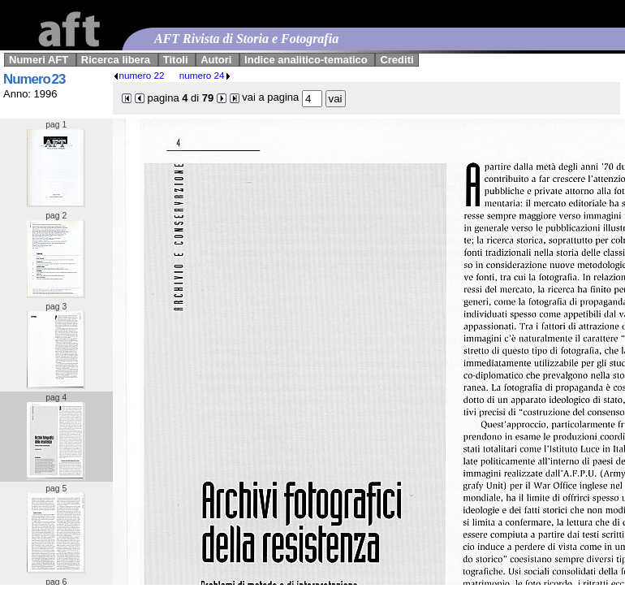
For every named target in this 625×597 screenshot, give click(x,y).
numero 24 (205, 75)
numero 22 (139, 75)
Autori (215, 60)
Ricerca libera (115, 60)
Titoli (175, 60)
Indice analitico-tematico (306, 60)
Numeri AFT (38, 60)
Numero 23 (34, 79)
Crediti (396, 60)
